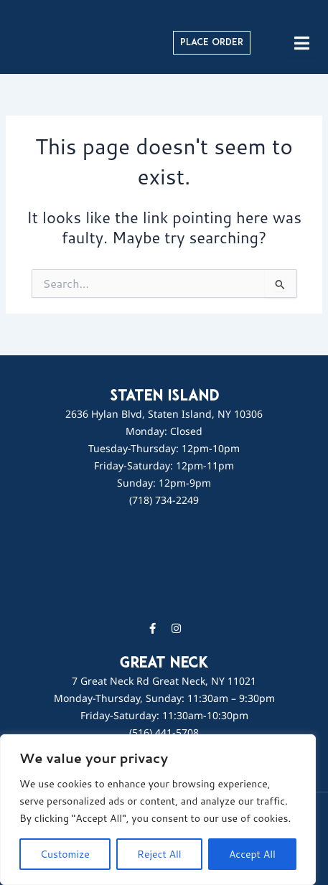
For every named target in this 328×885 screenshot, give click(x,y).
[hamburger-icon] (302, 43)
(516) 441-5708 (164, 732)
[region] (158, 809)
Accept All (252, 854)
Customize (65, 854)
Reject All (159, 854)
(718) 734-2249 (164, 500)
